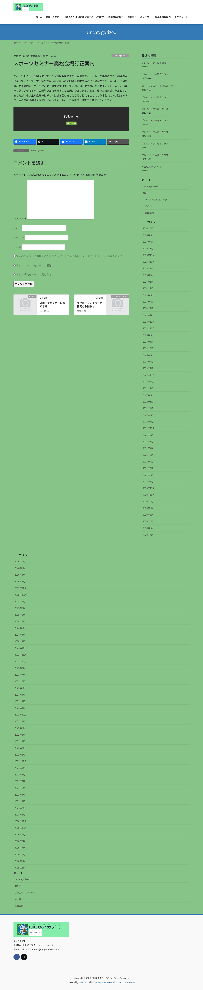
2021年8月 (148, 441)
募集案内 (149, 213)
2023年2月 (148, 368)
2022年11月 (149, 374)
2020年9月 (148, 501)
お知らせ (147, 192)
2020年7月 (148, 514)
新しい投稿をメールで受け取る (34, 274)
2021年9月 (148, 434)
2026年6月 (148, 228)
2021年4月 (148, 461)
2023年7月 (148, 341)
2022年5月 (148, 401)
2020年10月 (149, 494)
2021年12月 (149, 428)
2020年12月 (149, 488)
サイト (17, 247)
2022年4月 (148, 408)
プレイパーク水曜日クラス (155, 120)
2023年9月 (148, 335)
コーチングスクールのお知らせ (157, 85)
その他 (148, 206)
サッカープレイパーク (156, 199)
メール (18, 237)
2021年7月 (148, 448)
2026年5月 (148, 235)
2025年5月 (148, 281)
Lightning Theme (100, 982)
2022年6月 (148, 395)
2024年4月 (148, 301)
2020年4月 (148, 534)
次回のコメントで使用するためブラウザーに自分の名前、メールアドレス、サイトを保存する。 (70, 256)
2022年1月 (148, 421)
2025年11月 (149, 255)
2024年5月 (148, 295)
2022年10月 (149, 381)
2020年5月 (148, 528)
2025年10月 (149, 261)
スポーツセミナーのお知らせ (52, 304)
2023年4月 (148, 361)
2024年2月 (148, 308)
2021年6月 (148, 454)
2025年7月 (148, 268)
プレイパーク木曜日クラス (155, 74)
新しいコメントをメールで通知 (34, 265)
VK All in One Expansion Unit (122, 982)
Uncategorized (120, 55)
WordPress (83, 982)
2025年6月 (148, 275)
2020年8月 (148, 508)
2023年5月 (148, 354)
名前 (17, 228)
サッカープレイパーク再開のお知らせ (89, 304)
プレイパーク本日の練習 (154, 62)
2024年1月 (148, 314)
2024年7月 (148, 288)
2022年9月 (148, 388)
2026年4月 (148, 241)
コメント (20, 218)
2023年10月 (149, 328)
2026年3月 (148, 248)
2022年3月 (148, 414)
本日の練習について (152, 166)
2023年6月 (148, 348)
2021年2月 (148, 474)
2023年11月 (149, 321)
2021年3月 (148, 468)
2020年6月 (148, 521)
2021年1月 (148, 481)
